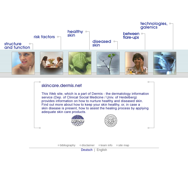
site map (123, 145)
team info (106, 145)
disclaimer (88, 145)
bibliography (67, 145)
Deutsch (86, 150)
